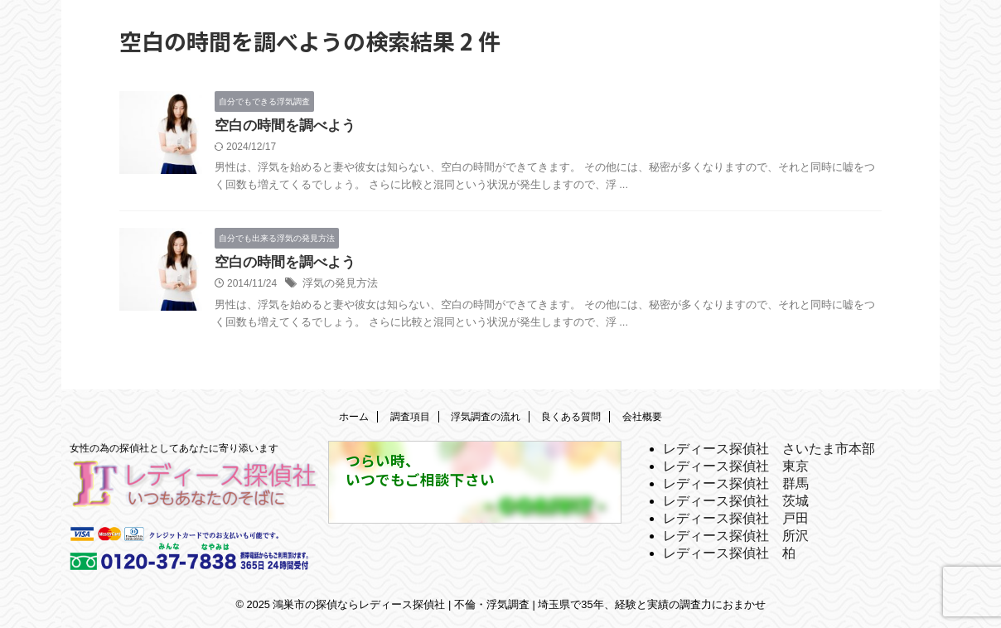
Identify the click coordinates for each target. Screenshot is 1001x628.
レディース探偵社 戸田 (736, 518)
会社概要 (642, 417)
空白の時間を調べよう (281, 126)
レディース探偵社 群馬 (736, 483)
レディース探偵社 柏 (729, 553)
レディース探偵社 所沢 (736, 536)
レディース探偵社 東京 (736, 466)
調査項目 (410, 417)
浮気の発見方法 (337, 286)
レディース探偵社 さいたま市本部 (769, 449)
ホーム (354, 417)
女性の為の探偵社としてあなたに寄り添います (174, 448)
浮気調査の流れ (485, 417)
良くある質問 (571, 417)
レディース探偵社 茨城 (736, 501)
